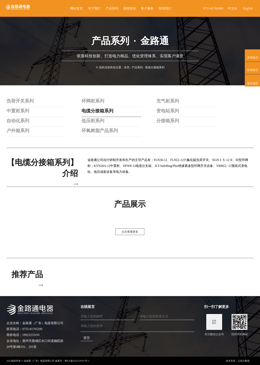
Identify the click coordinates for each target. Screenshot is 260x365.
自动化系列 (18, 120)
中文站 (232, 8)
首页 (127, 67)
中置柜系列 (18, 111)
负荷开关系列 (21, 101)
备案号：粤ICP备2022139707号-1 (72, 360)
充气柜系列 (160, 101)
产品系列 (137, 67)
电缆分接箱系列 (94, 111)
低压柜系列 (89, 120)
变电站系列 (160, 111)
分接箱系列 (160, 120)
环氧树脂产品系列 (96, 130)
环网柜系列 (89, 101)
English (248, 8)
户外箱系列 (18, 130)
